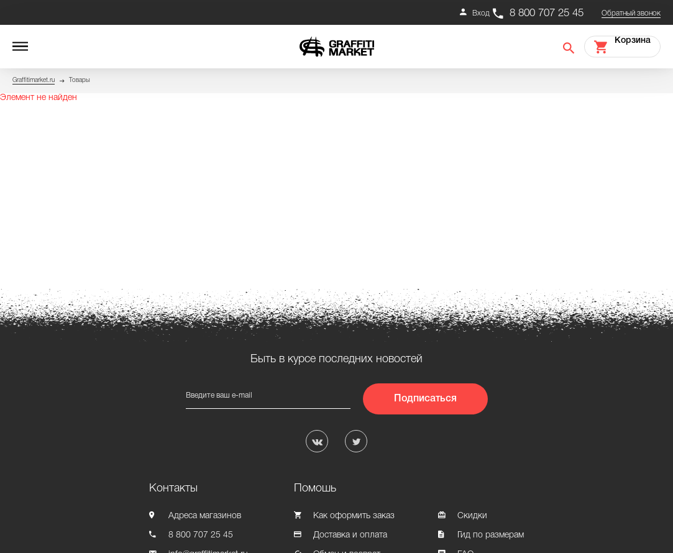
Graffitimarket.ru (33, 80)
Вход (481, 13)
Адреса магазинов (204, 516)
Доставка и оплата (350, 535)
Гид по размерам (490, 535)
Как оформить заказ (354, 516)
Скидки (472, 516)
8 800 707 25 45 (547, 13)
